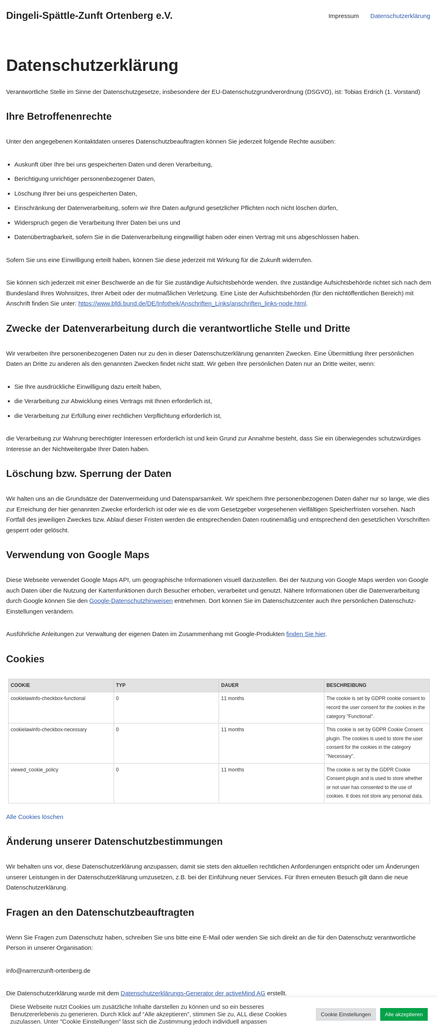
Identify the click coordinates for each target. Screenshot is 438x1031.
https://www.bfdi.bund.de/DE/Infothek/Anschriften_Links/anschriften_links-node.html (192, 303)
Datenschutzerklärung (400, 15)
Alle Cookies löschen (34, 816)
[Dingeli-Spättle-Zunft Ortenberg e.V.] (89, 15)
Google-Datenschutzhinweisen (131, 600)
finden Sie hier (305, 633)
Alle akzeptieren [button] (404, 1014)
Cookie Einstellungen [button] (346, 1014)
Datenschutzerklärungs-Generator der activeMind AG (193, 993)
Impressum (343, 15)
